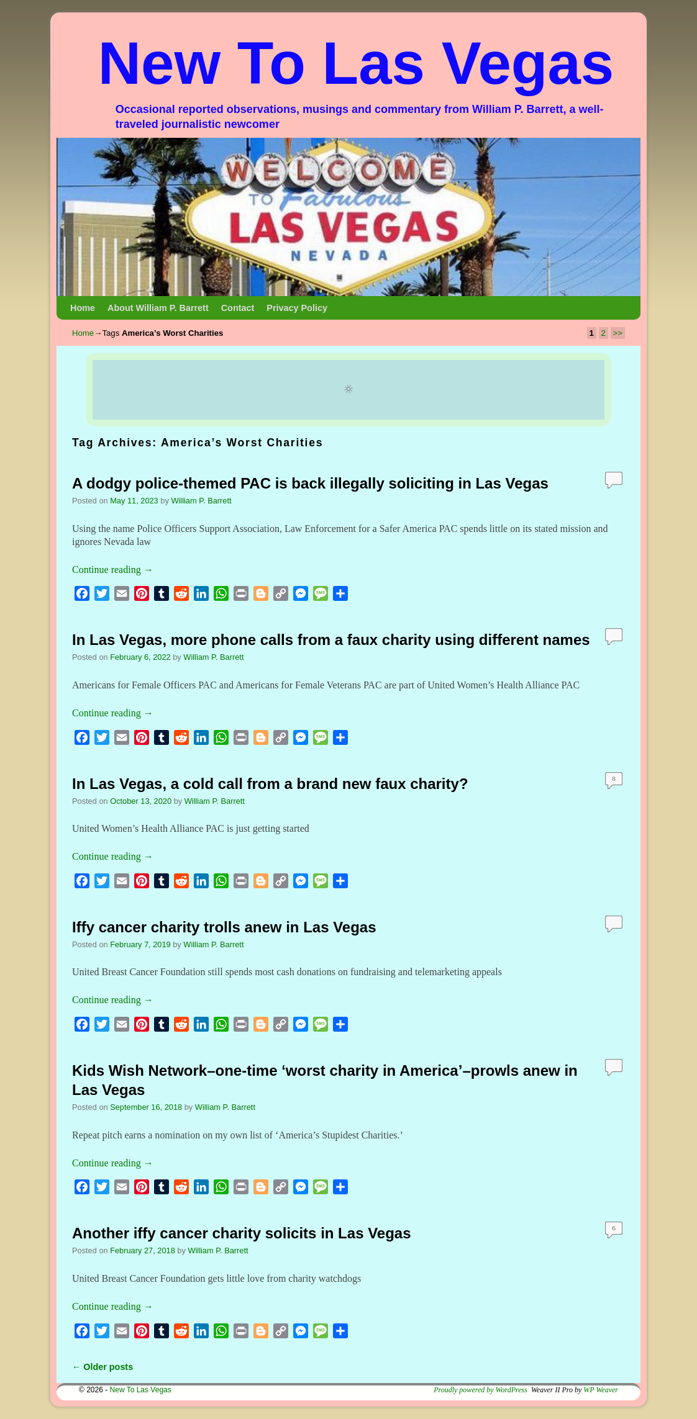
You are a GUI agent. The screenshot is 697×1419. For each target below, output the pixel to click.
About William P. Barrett (158, 308)
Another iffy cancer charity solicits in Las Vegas (241, 1233)
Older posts (102, 1367)
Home (82, 308)
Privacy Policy (296, 308)
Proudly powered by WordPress (480, 1389)
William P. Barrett (201, 500)
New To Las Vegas (356, 63)
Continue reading (112, 569)
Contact (238, 308)
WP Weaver (600, 1389)
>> (617, 333)
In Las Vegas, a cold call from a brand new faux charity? (270, 783)
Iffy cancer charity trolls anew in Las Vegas (224, 927)
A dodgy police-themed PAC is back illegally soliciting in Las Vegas (310, 483)
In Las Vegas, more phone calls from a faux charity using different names (331, 639)
